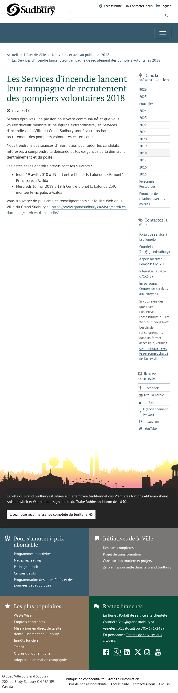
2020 (143, 139)
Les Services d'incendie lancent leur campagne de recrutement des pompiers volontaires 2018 (86, 60)
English (166, 6)
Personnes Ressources (147, 184)
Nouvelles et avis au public (73, 54)
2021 (143, 132)
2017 (143, 160)
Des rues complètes (118, 547)
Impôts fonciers (26, 640)
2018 (105, 54)
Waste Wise (23, 615)
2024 (143, 111)
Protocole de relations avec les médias (152, 198)
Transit (19, 646)
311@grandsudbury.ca (136, 621)
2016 (143, 167)
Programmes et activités (32, 553)
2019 (143, 146)
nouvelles (146, 103)
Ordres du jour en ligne (32, 653)
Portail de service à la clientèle (143, 615)
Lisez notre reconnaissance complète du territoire (48, 514)
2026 (143, 89)
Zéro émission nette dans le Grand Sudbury (137, 567)
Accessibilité (112, 6)
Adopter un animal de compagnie (40, 659)
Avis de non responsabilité (87, 684)
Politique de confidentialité (85, 679)
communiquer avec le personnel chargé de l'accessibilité (153, 353)
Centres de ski (25, 573)
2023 (143, 118)
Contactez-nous (141, 6)
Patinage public (26, 566)
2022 (143, 125)
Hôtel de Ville (35, 54)
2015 (143, 174)
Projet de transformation (122, 554)
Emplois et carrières (29, 621)
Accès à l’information (123, 679)
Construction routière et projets (127, 560)
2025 (143, 96)
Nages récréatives (28, 560)
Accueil (12, 54)
